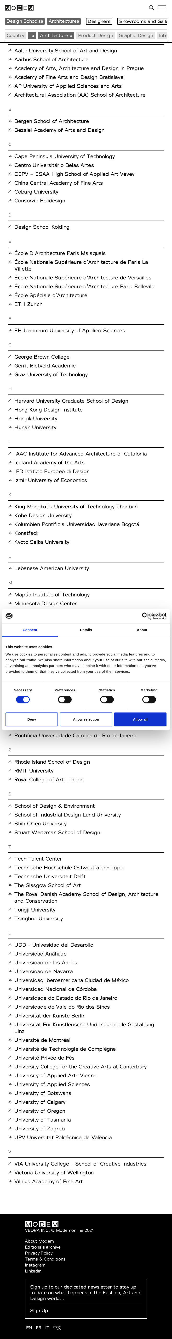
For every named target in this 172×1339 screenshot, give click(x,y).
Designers (99, 21)
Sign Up (39, 1310)
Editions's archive (43, 1247)
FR (39, 1327)
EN (29, 1327)
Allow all (140, 719)
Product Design (95, 35)
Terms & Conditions (45, 1258)
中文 (57, 1327)
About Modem (39, 1241)
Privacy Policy (38, 1253)
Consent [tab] (30, 630)
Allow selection (86, 719)
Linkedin (33, 1270)
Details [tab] (86, 630)
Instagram (35, 1264)
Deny (31, 719)
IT (47, 1327)
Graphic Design (136, 35)
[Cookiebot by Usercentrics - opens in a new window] (145, 616)
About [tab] (142, 630)
